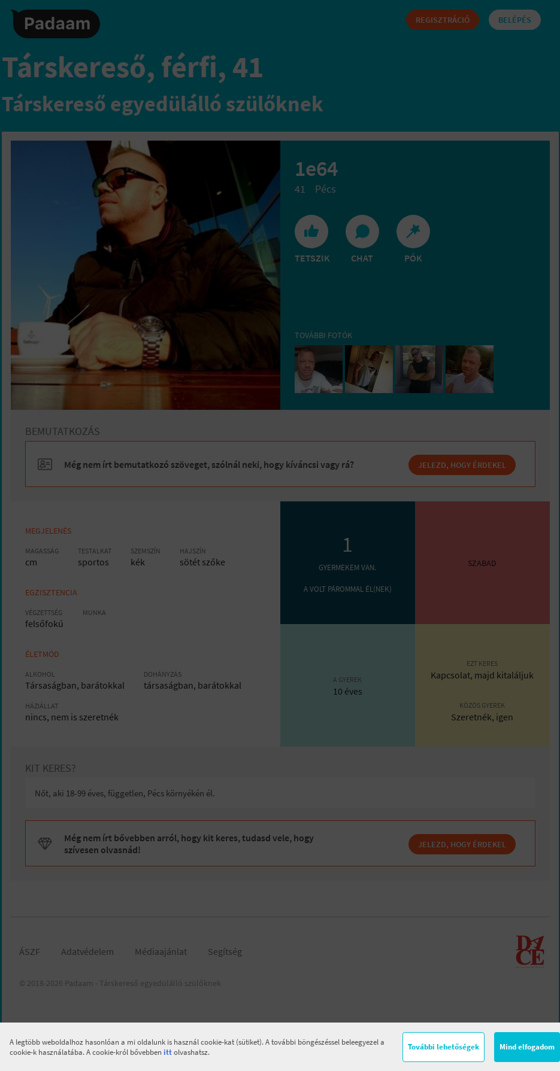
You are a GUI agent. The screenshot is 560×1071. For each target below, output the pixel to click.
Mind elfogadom (527, 1047)
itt (168, 1052)
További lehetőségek (443, 1047)
